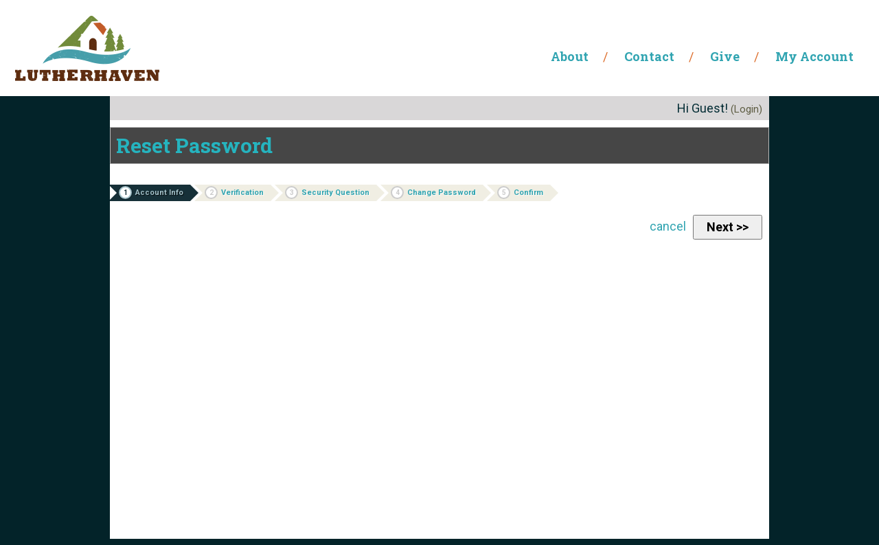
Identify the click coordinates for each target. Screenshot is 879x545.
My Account (814, 56)
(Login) (746, 109)
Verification (234, 192)
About (570, 56)
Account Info (151, 192)
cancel (668, 226)
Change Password (433, 192)
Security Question (327, 192)
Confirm (520, 192)
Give (725, 56)
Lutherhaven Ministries (87, 48)
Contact (649, 56)
